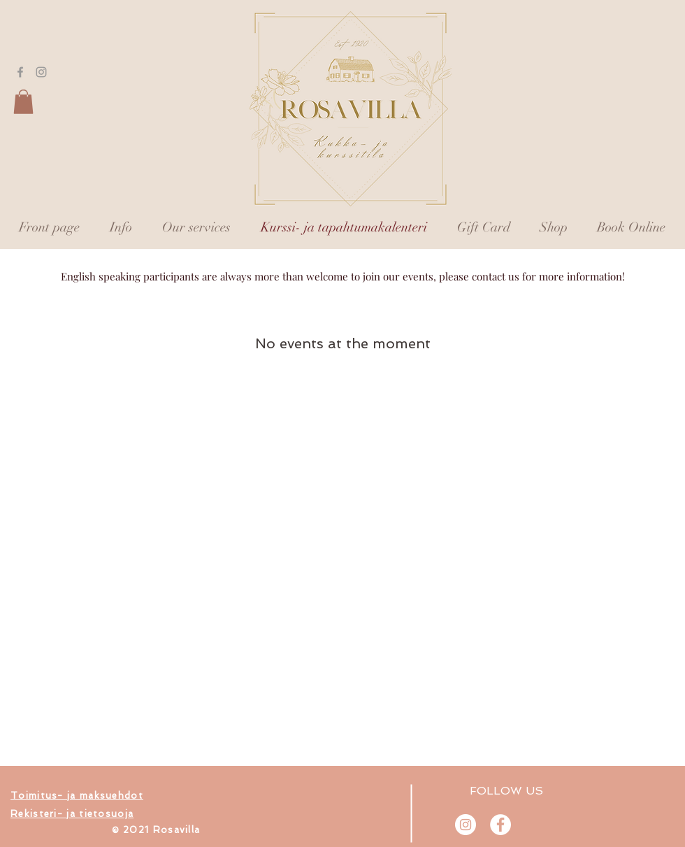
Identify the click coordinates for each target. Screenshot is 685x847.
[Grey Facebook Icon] (20, 72)
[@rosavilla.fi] (465, 824)
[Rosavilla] (500, 824)
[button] (23, 102)
